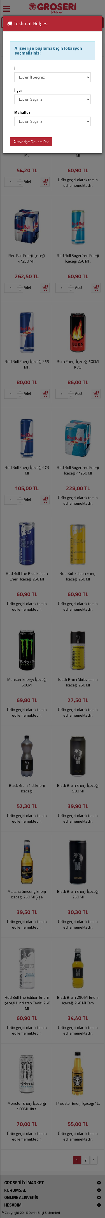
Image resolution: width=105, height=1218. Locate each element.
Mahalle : (22, 112)
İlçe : (18, 90)
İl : (16, 68)
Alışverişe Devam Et (31, 142)
